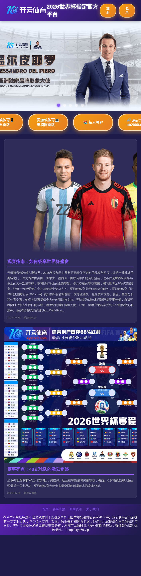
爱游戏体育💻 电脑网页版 (48, 122)
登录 (127, 10)
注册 (107, 10)
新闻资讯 (75, 509)
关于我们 (92, 509)
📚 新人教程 (93, 122)
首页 (45, 509)
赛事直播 (59, 509)
